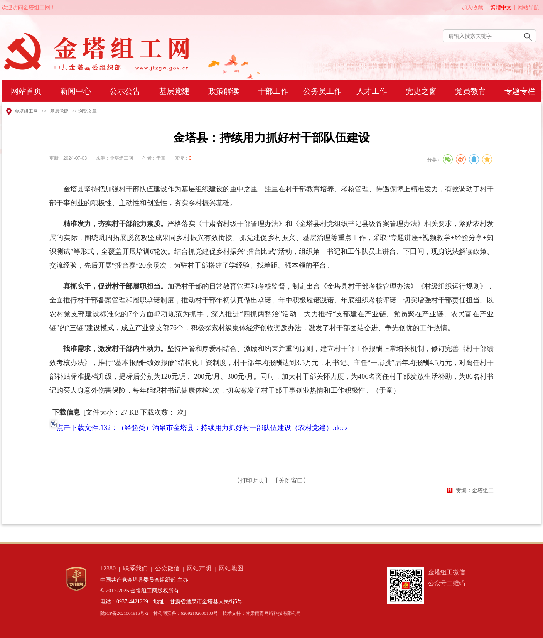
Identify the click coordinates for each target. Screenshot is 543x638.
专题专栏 (519, 91)
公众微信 (167, 568)
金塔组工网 (26, 111)
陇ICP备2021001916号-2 (124, 613)
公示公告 (125, 91)
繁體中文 (501, 7)
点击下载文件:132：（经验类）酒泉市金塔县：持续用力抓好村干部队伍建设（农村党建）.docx (202, 428)
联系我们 (135, 568)
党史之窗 (421, 91)
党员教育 (470, 91)
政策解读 (223, 91)
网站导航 (528, 7)
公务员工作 (322, 91)
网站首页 (26, 91)
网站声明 (199, 568)
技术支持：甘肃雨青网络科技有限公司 (262, 613)
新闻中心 (75, 91)
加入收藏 (472, 7)
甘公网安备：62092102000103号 (185, 613)
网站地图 (231, 568)
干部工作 (273, 91)
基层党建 (174, 91)
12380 (108, 568)
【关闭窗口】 (290, 480)
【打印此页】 (252, 480)
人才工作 (371, 91)
